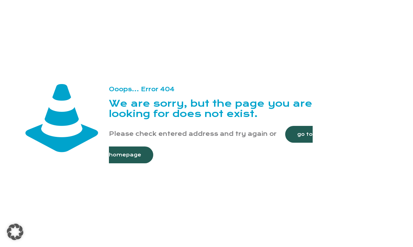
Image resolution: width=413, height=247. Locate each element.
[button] (15, 232)
